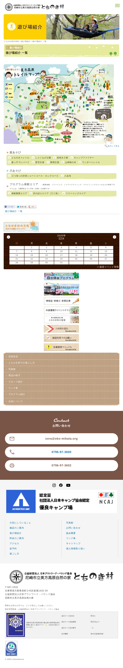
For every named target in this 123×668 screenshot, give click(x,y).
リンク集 (13, 388)
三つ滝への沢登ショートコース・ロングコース (35, 176)
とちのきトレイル (20, 157)
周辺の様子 (14, 375)
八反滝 (67, 176)
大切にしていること (20, 522)
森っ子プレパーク (20, 162)
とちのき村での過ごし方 (21, 362)
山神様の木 (70, 162)
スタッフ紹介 (15, 381)
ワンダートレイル (91, 162)
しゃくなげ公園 (43, 157)
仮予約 (13, 548)
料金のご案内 (17, 538)
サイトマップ (73, 543)
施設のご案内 (17, 528)
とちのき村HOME (11, 41)
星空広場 (39, 162)
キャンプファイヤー (84, 157)
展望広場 (54, 162)
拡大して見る (113, 146)
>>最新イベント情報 (108, 267)
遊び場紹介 (26, 41)
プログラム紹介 (16, 394)
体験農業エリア (19, 193)
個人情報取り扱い (75, 548)
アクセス (14, 543)
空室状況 (13, 356)
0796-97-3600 (61, 452)
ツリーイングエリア (76, 193)
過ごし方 (14, 553)
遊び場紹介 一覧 (14, 211)
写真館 (12, 369)
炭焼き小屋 (62, 157)
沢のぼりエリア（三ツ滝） (46, 193)
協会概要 (71, 533)
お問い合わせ (73, 528)
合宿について (15, 401)
